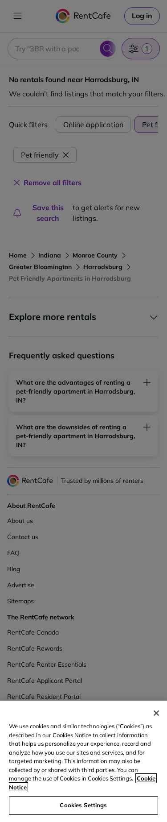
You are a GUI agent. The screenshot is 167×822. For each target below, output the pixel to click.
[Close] (156, 713)
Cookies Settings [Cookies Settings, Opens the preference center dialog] (83, 805)
